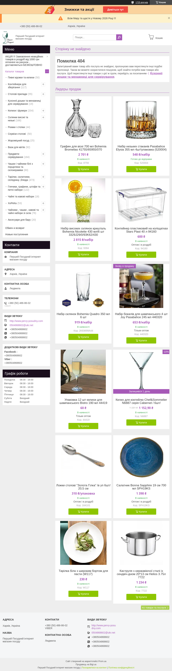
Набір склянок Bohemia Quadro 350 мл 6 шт (83, 316)
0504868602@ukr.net (21, 325)
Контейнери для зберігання (17, 86)
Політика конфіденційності (121, 667)
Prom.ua (102, 661)
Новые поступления (16, 234)
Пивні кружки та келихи (21, 77)
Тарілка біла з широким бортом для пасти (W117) (83, 572)
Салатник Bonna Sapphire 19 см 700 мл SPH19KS (141, 487)
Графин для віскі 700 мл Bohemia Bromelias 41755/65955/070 (83, 148)
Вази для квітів (16, 147)
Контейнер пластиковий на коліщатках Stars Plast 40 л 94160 (141, 230)
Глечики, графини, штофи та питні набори (24, 188)
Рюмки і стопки (16, 127)
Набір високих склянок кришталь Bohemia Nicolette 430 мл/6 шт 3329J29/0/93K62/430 (83, 231)
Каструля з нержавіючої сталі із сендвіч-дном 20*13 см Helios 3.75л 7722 (141, 574)
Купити (85, 169)
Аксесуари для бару (19, 219)
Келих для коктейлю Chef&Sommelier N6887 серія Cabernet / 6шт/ (141, 401)
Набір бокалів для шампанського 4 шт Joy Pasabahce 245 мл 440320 (141, 316)
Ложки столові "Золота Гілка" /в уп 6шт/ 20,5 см (83, 487)
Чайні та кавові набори (21, 196)
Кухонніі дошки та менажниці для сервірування (109, 75)
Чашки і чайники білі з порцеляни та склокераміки (20, 166)
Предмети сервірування (15, 155)
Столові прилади (17, 94)
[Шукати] (119, 37)
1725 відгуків (141, 2)
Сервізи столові (17, 133)
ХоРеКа (12, 203)
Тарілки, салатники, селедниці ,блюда (19, 178)
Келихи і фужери (17, 110)
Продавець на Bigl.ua (86, 664)
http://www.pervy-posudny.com (26, 321)
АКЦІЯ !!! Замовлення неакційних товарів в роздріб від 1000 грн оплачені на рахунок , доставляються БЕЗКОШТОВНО (24, 60)
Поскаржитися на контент (94, 667)
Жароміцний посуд (18, 140)
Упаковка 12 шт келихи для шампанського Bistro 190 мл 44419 (83, 401)
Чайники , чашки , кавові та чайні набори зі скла (23, 211)
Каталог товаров (14, 71)
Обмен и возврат (15, 228)
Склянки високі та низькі (18, 119)
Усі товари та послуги (154, 607)
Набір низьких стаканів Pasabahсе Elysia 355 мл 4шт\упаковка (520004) (141, 148)
